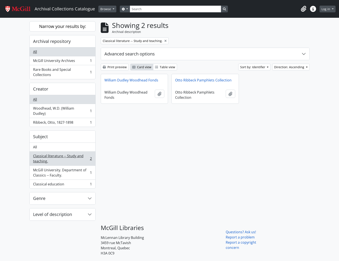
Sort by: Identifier (253, 67)
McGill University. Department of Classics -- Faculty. (62, 173)
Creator (40, 89)
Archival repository (52, 41)
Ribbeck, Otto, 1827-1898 (62, 123)
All (35, 51)
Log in (326, 9)
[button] (303, 9)
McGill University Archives (62, 61)
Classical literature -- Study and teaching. (62, 159)
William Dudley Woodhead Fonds (131, 80)
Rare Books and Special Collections (62, 72)
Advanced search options (129, 54)
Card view (141, 67)
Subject (40, 136)
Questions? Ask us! (241, 232)
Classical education (62, 185)
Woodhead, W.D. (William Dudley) (62, 111)
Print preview (115, 67)
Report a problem (240, 237)
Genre (39, 198)
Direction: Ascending (289, 67)
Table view (165, 67)
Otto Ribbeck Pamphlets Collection (203, 80)
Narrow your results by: (62, 26)
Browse (106, 9)
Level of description (52, 214)
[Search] (175, 9)
